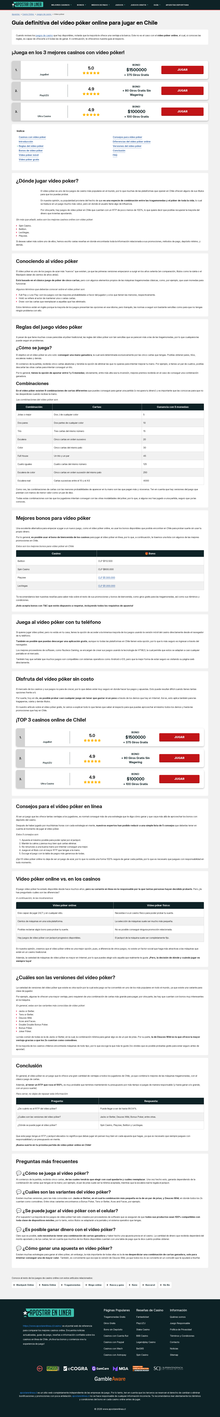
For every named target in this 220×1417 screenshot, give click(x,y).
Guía (156, 5)
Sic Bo (166, 1285)
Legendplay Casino (146, 1342)
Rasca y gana (117, 1285)
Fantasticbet (142, 1316)
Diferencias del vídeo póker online (132, 141)
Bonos (80, 5)
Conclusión (119, 150)
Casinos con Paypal (114, 1342)
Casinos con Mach (113, 1348)
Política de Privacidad (181, 1329)
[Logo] (27, 5)
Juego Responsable (180, 1323)
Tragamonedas (72, 1285)
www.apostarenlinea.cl (114, 1409)
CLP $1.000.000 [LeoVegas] (106, 585)
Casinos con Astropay (115, 1354)
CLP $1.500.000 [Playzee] (106, 577)
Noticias (174, 1348)
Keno (134, 1285)
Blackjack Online (25, 1285)
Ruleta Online (49, 1285)
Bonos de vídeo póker (31, 150)
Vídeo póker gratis (29, 159)
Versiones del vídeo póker (127, 146)
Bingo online (95, 1285)
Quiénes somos (178, 1316)
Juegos (119, 5)
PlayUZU (44, 95)
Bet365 (140, 1348)
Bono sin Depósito (113, 1329)
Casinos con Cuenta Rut (116, 1335)
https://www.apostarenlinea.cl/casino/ (42, 1325)
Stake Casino (143, 1329)
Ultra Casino (44, 116)
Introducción (26, 141)
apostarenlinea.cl (28, 1392)
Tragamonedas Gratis (114, 1316)
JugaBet (44, 74)
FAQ (115, 155)
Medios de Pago (99, 5)
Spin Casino (142, 1354)
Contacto (174, 1342)
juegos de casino (44, 35)
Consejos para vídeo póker (127, 137)
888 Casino (142, 1335)
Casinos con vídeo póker (32, 137)
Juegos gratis (138, 5)
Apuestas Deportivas (177, 5)
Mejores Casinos (60, 5)
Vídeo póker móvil (29, 155)
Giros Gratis (109, 1323)
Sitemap (174, 1354)
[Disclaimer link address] (53, 1370)
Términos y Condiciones (182, 1335)
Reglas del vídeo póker (31, 146)
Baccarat (150, 1285)
